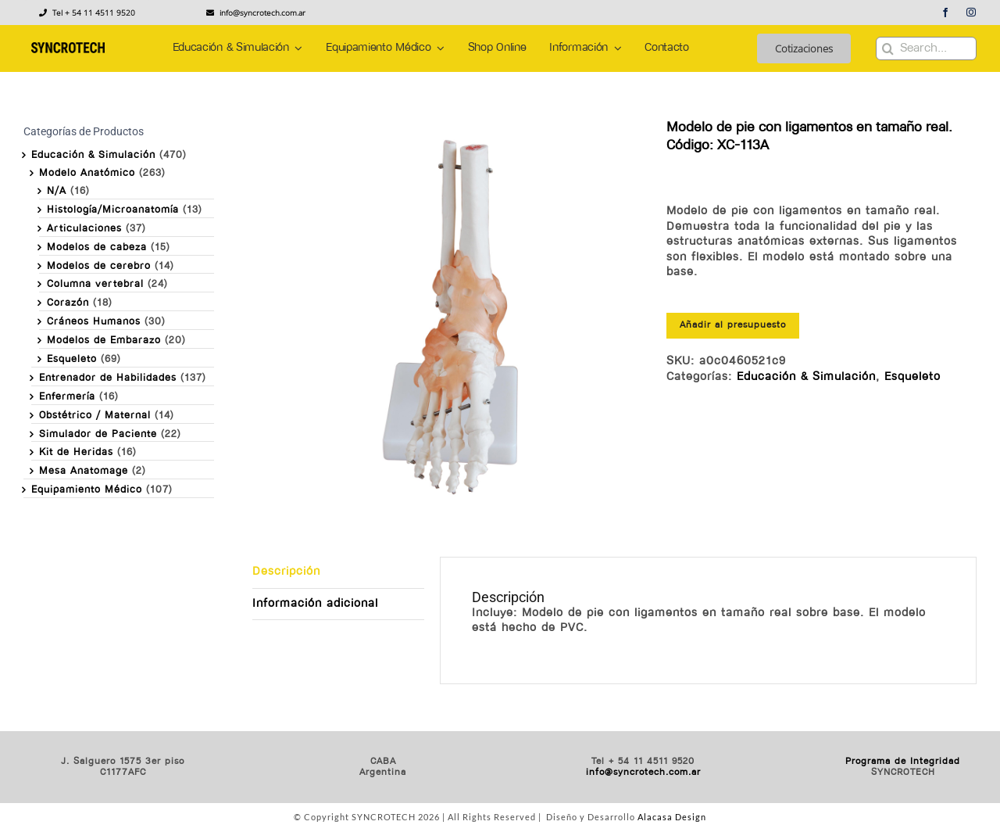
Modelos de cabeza (97, 247)
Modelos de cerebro (99, 266)
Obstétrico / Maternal (95, 416)
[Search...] (926, 48)
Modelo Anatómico (87, 173)
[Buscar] (887, 48)
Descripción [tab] (286, 572)
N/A (56, 191)
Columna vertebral (95, 284)
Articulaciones (84, 229)
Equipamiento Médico (86, 490)
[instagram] (971, 12)
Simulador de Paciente (98, 434)
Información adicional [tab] (315, 604)
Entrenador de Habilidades (108, 378)
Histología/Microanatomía (113, 210)
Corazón (68, 303)
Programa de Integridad (902, 761)
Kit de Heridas (76, 452)
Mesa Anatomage (83, 471)
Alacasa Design (672, 817)
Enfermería (67, 397)
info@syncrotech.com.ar (643, 772)
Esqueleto (912, 377)
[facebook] (946, 12)
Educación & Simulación (806, 377)
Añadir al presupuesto (733, 325)
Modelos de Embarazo (104, 340)
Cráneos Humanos (94, 322)
